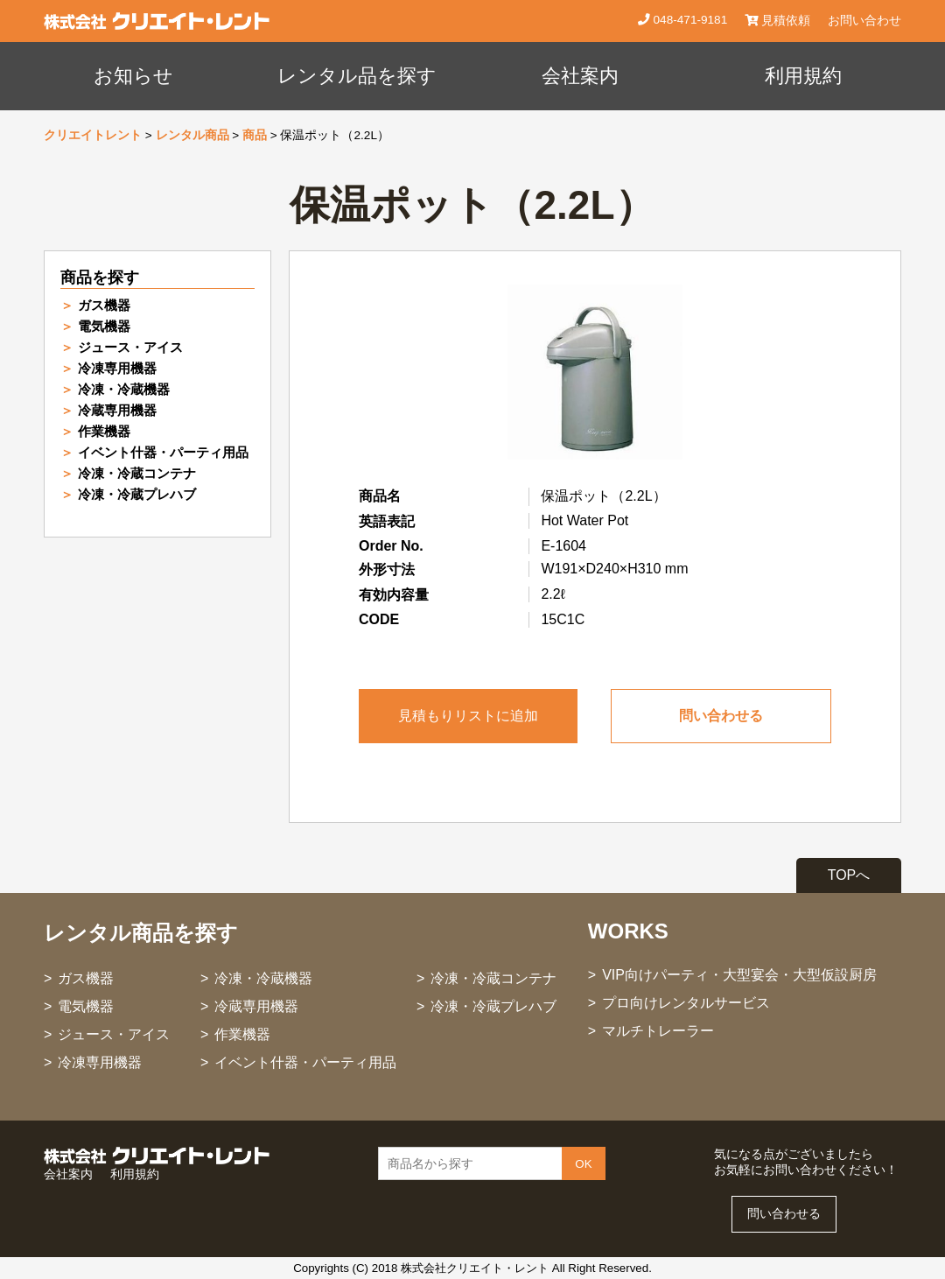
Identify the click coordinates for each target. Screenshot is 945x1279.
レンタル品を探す (357, 76)
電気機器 (104, 326)
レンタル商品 (192, 135)
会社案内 (580, 76)
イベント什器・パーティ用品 (163, 452)
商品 (254, 135)
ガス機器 (104, 305)
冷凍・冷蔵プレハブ (137, 494)
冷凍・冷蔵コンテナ (137, 473)
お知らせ (133, 76)
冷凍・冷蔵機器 (124, 389)
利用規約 (803, 76)
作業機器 (104, 431)
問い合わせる (721, 715)
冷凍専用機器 (117, 368)
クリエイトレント (93, 135)
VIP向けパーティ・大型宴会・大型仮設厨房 (739, 974)
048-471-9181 (688, 19)
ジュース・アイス (130, 347)
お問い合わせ (864, 20)
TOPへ (849, 875)
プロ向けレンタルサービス (686, 1002)
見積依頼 (777, 20)
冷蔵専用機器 (117, 410)
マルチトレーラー (658, 1030)
